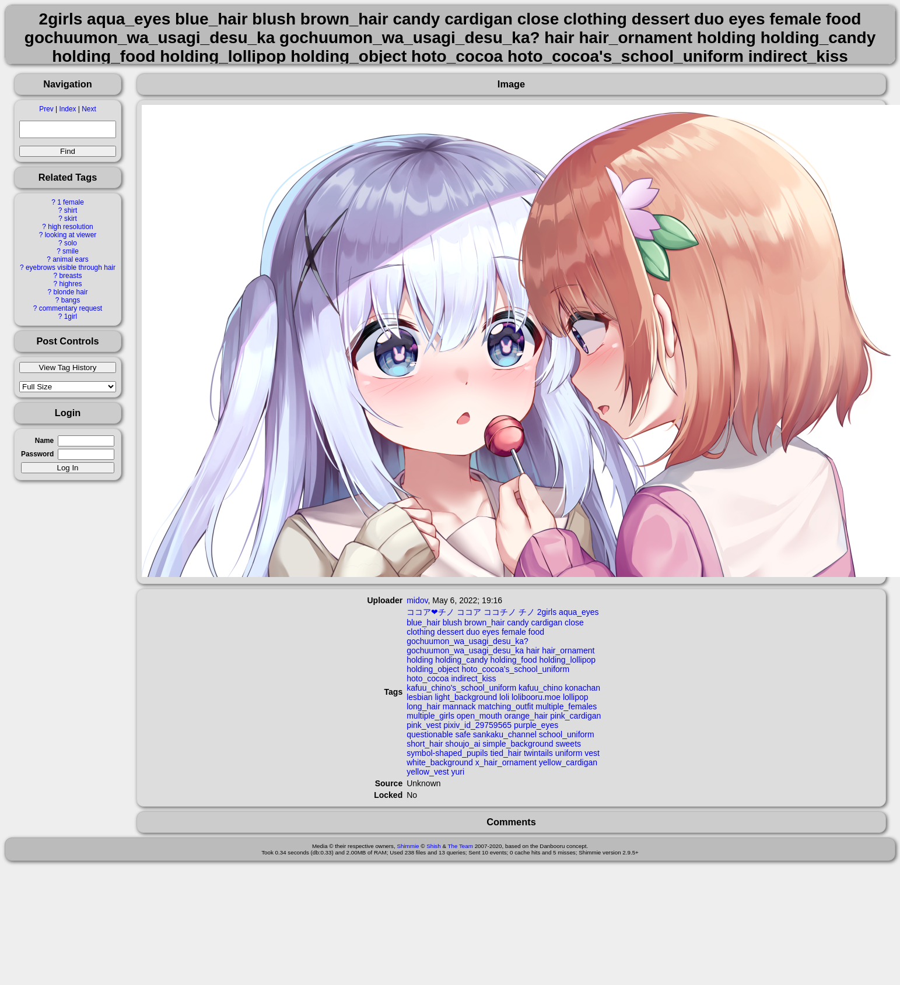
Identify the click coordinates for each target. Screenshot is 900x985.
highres (70, 284)
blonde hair (71, 292)
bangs (70, 300)
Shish (433, 846)
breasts (70, 276)
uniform (569, 753)
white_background (440, 762)
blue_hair (423, 622)
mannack (459, 706)
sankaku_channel (505, 734)
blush (452, 622)
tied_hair (505, 753)
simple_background (517, 743)
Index (67, 109)
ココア (469, 612)
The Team (460, 846)
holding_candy (461, 659)
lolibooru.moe (536, 697)
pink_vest (424, 725)
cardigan (546, 622)
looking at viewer (71, 235)
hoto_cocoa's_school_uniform (515, 669)
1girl (70, 316)
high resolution (70, 227)
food (536, 631)
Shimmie (408, 846)
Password (37, 454)
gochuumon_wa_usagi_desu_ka (465, 650)
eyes (490, 631)
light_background (466, 697)
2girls (546, 612)
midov (417, 600)
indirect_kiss (473, 678)
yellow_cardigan (568, 762)
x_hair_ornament (506, 762)
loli (504, 697)
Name (44, 441)
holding (420, 659)
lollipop (576, 697)
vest (592, 753)
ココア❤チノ (430, 612)
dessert (450, 631)
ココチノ (500, 612)
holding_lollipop (568, 659)
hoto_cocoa (428, 678)
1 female (70, 202)
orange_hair (526, 715)
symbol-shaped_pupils (447, 753)
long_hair (423, 706)
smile (70, 251)
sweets (568, 743)
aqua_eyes (579, 612)
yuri (457, 771)
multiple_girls (430, 715)
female (514, 631)
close (574, 622)
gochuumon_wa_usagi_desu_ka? (467, 641)
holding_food (513, 659)
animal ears (70, 259)
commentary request (70, 308)
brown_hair (484, 622)
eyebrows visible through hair (70, 267)
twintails (538, 753)
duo (472, 631)
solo (70, 243)
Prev (46, 109)
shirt (70, 210)
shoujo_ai (462, 743)
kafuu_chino (541, 687)
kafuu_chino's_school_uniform (461, 687)
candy (517, 622)
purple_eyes (536, 725)
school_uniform (566, 734)
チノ (527, 612)
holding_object (433, 669)
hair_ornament (568, 650)
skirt (70, 218)
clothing (421, 631)
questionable (430, 734)
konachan (582, 687)
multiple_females (566, 706)
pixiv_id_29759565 (477, 725)
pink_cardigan (575, 715)
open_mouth (479, 715)
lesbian (419, 697)
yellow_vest (428, 771)
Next (89, 109)
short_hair (425, 743)
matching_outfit (505, 706)
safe (462, 734)
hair (533, 650)
